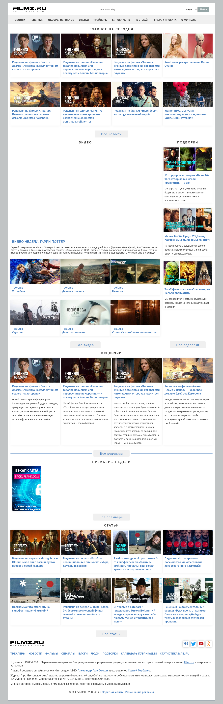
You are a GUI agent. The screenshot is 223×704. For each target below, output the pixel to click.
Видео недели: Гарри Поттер (38, 241)
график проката (165, 20)
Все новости (111, 134)
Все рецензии (111, 453)
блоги (82, 653)
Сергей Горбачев (139, 670)
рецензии (37, 20)
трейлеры (100, 20)
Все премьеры (112, 517)
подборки (110, 653)
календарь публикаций (139, 653)
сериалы (68, 653)
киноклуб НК (121, 20)
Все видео (85, 345)
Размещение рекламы (139, 692)
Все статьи (111, 634)
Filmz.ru (189, 662)
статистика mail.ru (174, 653)
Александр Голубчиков (93, 670)
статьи (84, 20)
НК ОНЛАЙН (142, 20)
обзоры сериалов (61, 20)
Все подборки (187, 345)
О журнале (188, 20)
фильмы (51, 653)
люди (95, 653)
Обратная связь (112, 692)
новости (19, 20)
